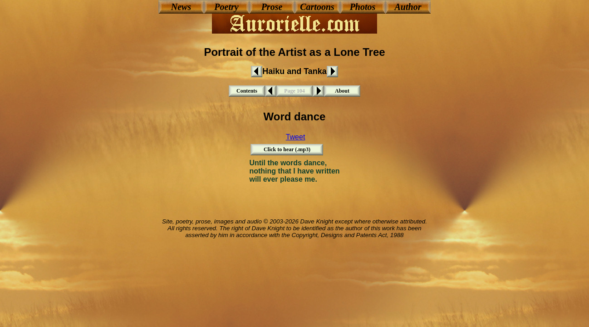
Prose (272, 7)
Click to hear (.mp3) (287, 149)
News (181, 7)
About (342, 91)
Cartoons (317, 7)
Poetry (226, 7)
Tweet (295, 137)
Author (408, 7)
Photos (363, 7)
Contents (246, 91)
